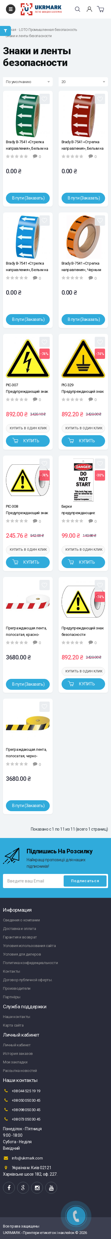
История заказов (18, 1053)
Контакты (11, 971)
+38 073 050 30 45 (21, 1119)
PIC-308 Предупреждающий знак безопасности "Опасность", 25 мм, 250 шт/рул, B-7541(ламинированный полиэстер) (27, 509)
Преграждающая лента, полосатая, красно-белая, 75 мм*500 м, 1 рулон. (26, 631)
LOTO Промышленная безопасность (48, 30)
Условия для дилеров (22, 954)
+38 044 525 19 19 (21, 1091)
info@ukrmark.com (23, 1158)
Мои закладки (15, 1062)
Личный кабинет (16, 1045)
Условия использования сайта (29, 945)
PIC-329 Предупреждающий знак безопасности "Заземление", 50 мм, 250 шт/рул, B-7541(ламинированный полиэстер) (83, 388)
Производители (16, 988)
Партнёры (11, 997)
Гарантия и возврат (20, 937)
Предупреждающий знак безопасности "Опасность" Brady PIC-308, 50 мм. (83, 631)
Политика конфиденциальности (30, 963)
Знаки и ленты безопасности (28, 36)
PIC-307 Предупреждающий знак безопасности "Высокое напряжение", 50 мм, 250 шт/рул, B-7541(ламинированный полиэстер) (27, 388)
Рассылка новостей (20, 1070)
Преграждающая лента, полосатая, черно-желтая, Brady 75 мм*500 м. (27, 752)
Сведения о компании (21, 920)
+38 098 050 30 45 (21, 1110)
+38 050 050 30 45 (21, 1100)
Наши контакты (16, 1016)
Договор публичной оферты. (27, 980)
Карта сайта (13, 1025)
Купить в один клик (28, 428)
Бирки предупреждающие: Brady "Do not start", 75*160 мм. (79, 509)
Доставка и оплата (19, 928)
